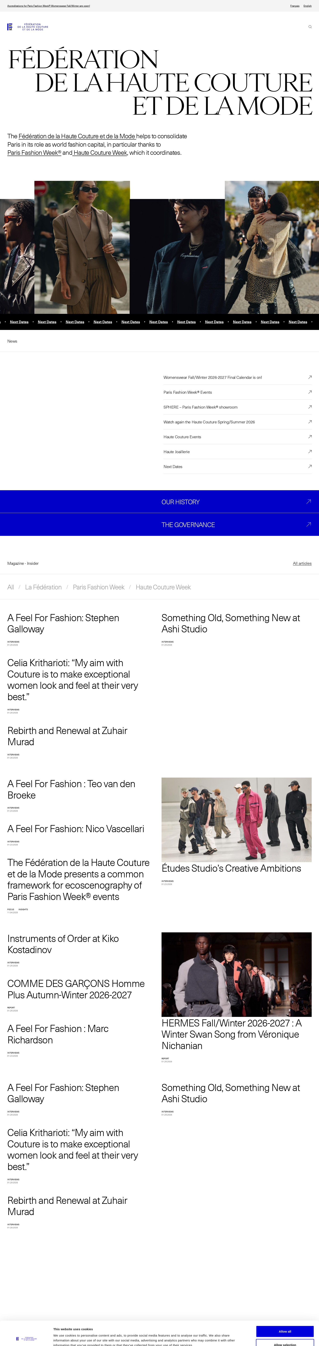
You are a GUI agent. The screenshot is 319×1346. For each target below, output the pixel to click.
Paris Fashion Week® (34, 152)
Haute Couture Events (182, 437)
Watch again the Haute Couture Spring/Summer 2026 (209, 422)
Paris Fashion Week (99, 586)
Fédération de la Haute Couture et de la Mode (77, 135)
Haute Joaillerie (177, 451)
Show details (213, 1335)
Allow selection (285, 1322)
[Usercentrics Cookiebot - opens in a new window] (26, 1338)
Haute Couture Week (99, 152)
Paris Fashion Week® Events (188, 392)
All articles (302, 563)
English (308, 6)
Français (294, 6)
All (10, 586)
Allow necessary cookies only (285, 1335)
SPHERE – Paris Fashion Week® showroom (200, 407)
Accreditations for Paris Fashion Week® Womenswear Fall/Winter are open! (48, 6)
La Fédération (43, 586)
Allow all (285, 1308)
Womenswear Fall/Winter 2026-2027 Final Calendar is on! (213, 377)
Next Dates (173, 466)
